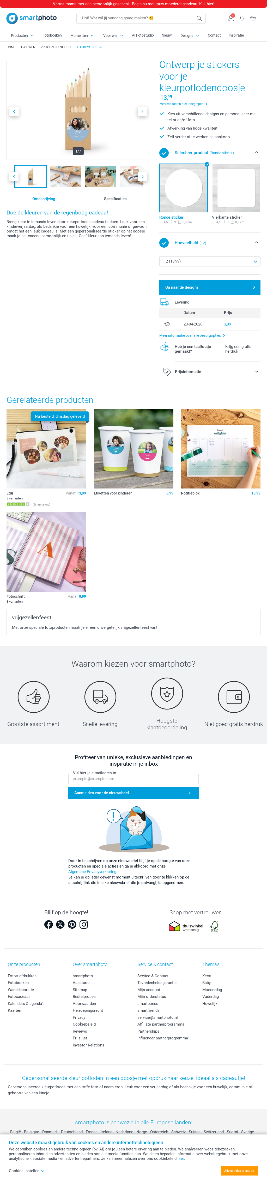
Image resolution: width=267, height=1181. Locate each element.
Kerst (206, 976)
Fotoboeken (52, 35)
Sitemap (80, 989)
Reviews (80, 1031)
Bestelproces (84, 996)
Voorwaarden (84, 1003)
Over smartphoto (90, 964)
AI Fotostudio (143, 35)
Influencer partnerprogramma (162, 1038)
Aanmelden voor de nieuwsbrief (101, 792)
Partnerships (148, 1031)
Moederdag (212, 989)
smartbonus (147, 1003)
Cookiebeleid (84, 1024)
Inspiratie (236, 35)
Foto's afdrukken (22, 976)
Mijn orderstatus (151, 996)
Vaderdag (210, 996)
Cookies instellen (27, 1170)
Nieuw (167, 35)
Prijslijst (80, 1038)
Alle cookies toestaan (239, 1171)
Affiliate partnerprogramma (160, 1024)
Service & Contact (152, 976)
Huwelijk (209, 1003)
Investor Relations (88, 1045)
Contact (214, 35)
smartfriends (148, 1010)
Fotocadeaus (19, 996)
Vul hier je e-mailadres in (94, 773)
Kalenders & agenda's (26, 1003)
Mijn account (148, 989)
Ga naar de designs (182, 287)
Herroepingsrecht (88, 1010)
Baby (206, 982)
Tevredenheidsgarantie (157, 982)
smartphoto (83, 976)
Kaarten (14, 1010)
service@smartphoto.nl (157, 1017)
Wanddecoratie (21, 989)
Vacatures (81, 982)
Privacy (79, 1017)
